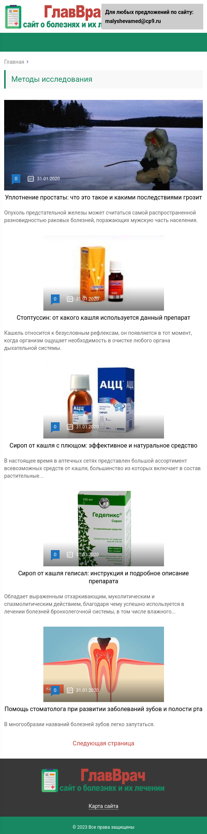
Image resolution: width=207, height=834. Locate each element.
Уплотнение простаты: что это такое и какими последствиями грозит (103, 197)
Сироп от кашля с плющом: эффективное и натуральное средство (103, 445)
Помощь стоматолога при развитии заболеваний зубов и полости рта (103, 709)
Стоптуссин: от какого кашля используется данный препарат (103, 317)
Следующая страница (104, 743)
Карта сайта (103, 806)
